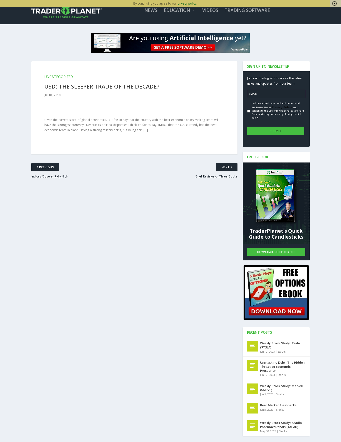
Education (180, 12)
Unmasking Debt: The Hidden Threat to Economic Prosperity (282, 367)
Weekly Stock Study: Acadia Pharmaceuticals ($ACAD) (281, 425)
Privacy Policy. (282, 109)
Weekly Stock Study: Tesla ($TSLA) (280, 346)
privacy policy (187, 3)
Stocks (282, 352)
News (154, 12)
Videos (213, 12)
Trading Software (250, 12)
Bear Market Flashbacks (278, 406)
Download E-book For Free (276, 252)
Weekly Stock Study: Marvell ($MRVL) (281, 388)
